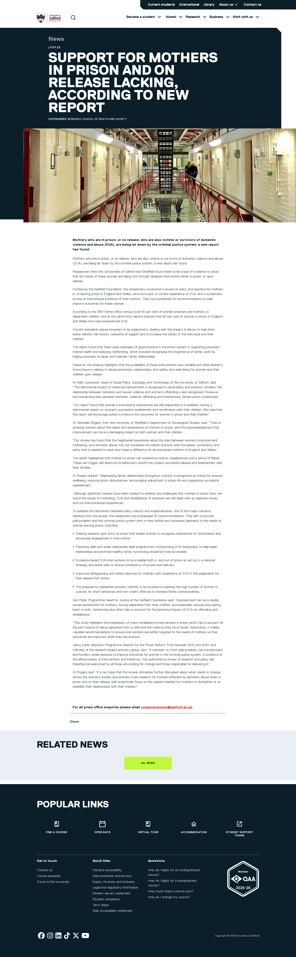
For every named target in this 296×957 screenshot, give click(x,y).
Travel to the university (53, 882)
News (56, 43)
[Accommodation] (194, 827)
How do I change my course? (169, 897)
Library (209, 4)
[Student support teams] (239, 829)
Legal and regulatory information (115, 887)
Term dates (100, 905)
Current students (161, 4)
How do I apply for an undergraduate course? (174, 872)
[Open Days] (102, 827)
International (189, 4)
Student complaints (106, 899)
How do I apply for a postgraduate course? (172, 883)
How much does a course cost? (170, 891)
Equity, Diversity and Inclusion (113, 882)
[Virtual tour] (148, 827)
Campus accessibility (107, 870)
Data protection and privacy (112, 876)
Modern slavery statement (111, 893)
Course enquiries (48, 876)
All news (148, 767)
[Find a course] (56, 827)
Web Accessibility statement (112, 911)
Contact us (252, 4)
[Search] (73, 21)
